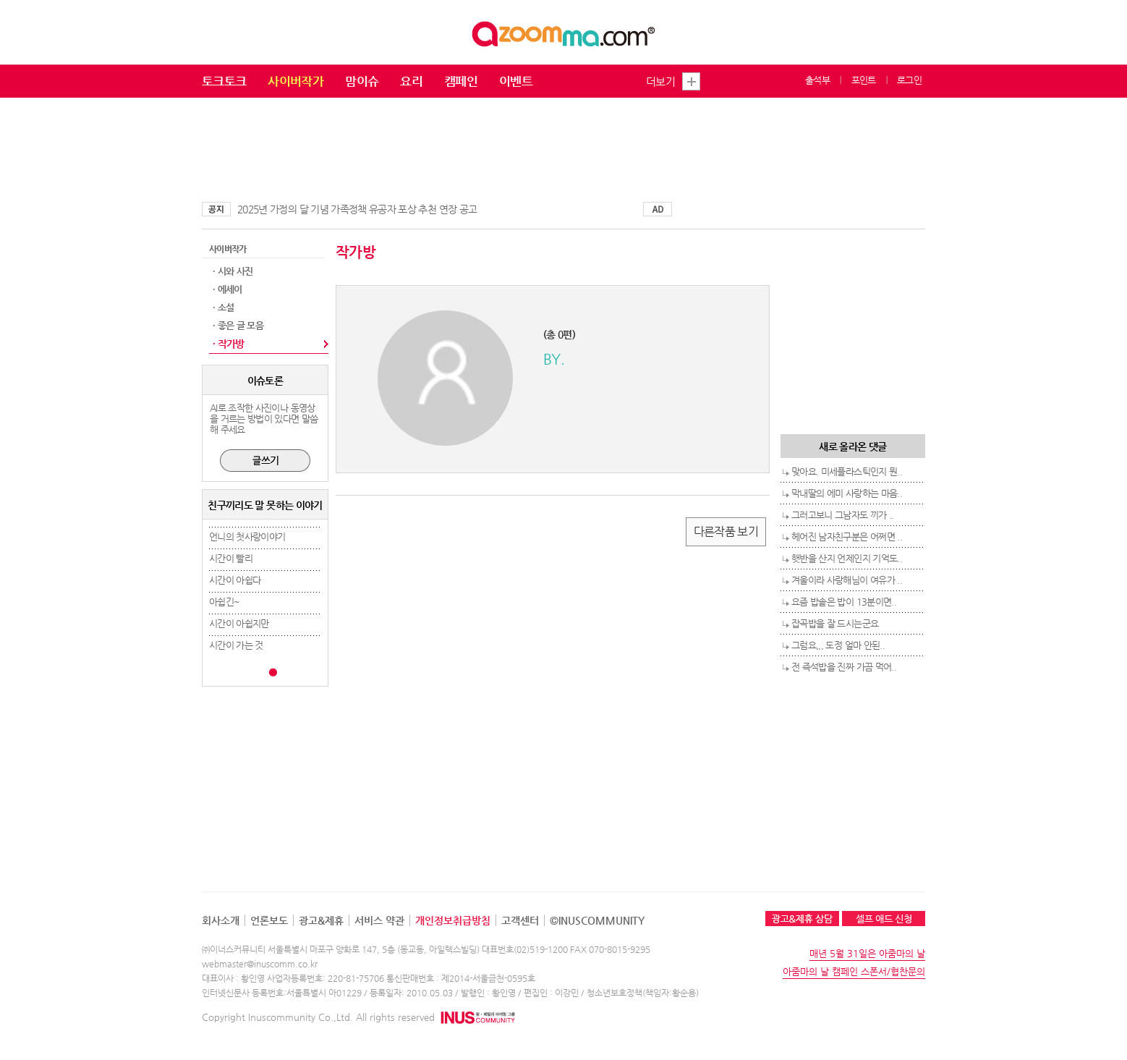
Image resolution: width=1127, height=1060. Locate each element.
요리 (411, 81)
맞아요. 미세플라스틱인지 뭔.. (846, 471)
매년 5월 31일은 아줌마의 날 (867, 953)
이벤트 (515, 81)
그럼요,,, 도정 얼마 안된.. (838, 645)
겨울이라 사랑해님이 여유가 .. (846, 579)
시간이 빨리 (230, 558)
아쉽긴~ (224, 601)
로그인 (909, 80)
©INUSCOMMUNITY (597, 920)
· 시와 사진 (232, 271)
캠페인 (460, 81)
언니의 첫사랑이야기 (247, 536)
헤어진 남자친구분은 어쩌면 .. (846, 536)
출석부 (817, 80)
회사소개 (220, 920)
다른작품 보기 (726, 531)
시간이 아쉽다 (234, 579)
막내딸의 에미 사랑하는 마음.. (846, 493)
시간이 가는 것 (236, 645)
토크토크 (224, 81)
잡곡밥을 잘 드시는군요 (834, 623)
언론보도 (269, 920)
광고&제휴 (321, 920)
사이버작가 (295, 81)
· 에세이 (227, 289)
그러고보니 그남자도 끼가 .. (842, 514)
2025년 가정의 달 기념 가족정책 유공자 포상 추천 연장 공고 (357, 209)
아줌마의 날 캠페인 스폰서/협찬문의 (854, 971)
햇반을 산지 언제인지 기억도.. (846, 558)
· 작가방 (228, 343)
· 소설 (223, 307)
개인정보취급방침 (452, 920)
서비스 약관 (379, 920)
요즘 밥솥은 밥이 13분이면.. (843, 601)
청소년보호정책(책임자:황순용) (643, 993)
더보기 (660, 81)
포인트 (863, 80)
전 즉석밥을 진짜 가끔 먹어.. (843, 666)
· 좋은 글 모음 (238, 325)
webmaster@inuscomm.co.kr (260, 964)
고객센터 (520, 920)
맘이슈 (361, 81)
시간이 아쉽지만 (239, 623)
